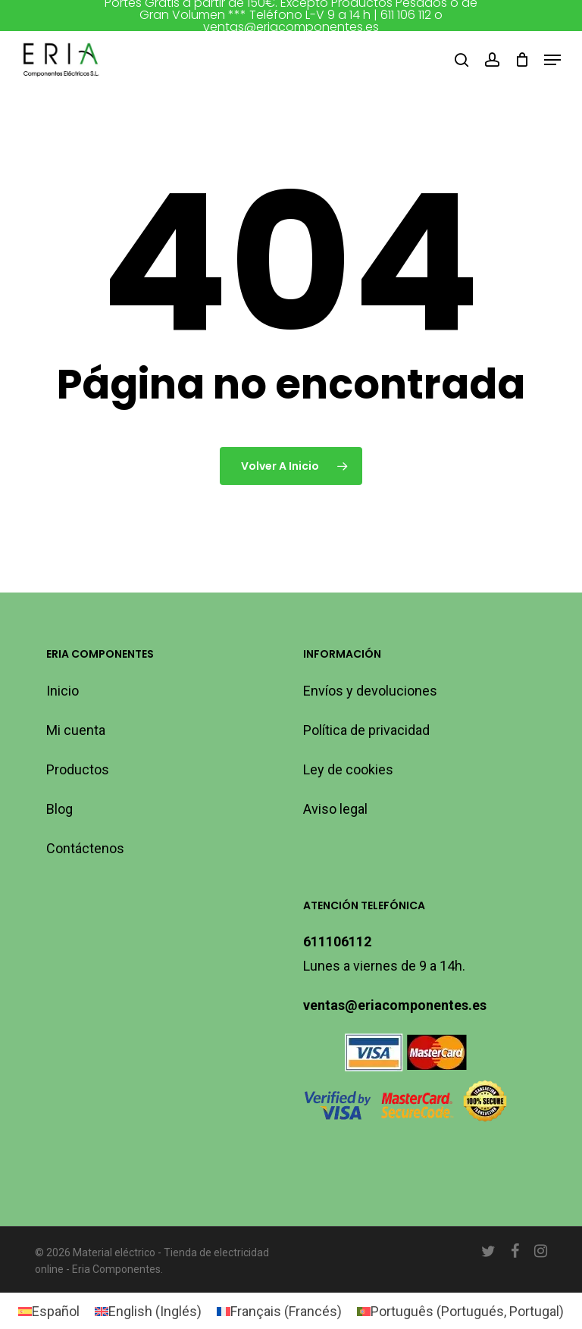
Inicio (62, 691)
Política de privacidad (366, 730)
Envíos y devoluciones (370, 691)
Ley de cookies (348, 769)
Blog (59, 809)
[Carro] (522, 60)
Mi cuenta (75, 730)
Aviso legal (335, 809)
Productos (77, 769)
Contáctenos (85, 848)
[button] (552, 59)
